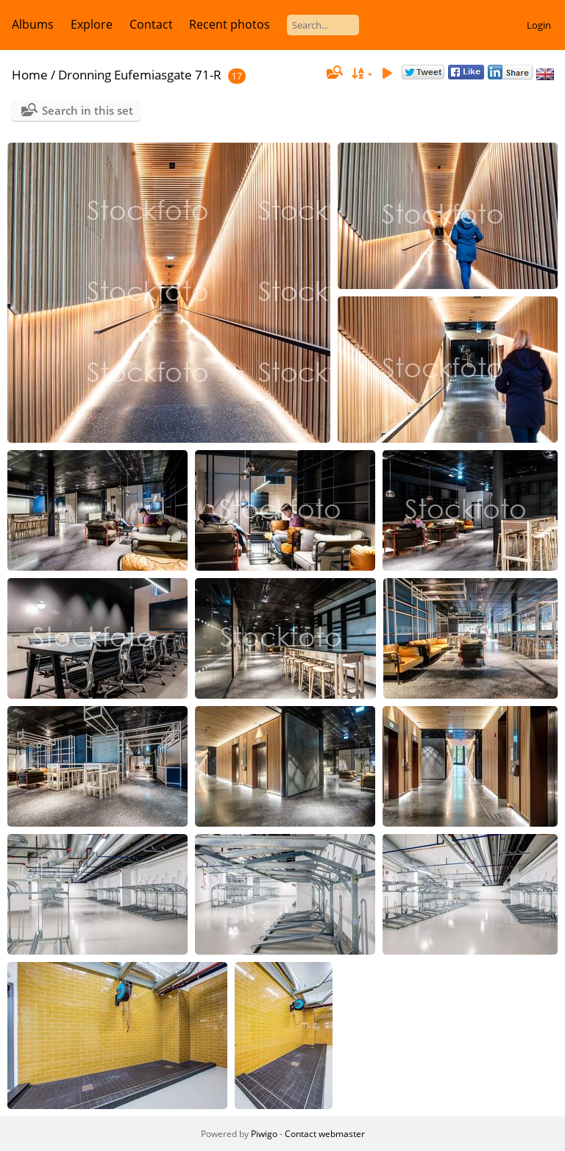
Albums (33, 24)
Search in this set (87, 110)
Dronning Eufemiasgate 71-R (139, 74)
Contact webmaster (325, 1133)
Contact (151, 24)
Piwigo (264, 1133)
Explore (92, 24)
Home (30, 74)
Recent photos (229, 24)
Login (539, 25)
